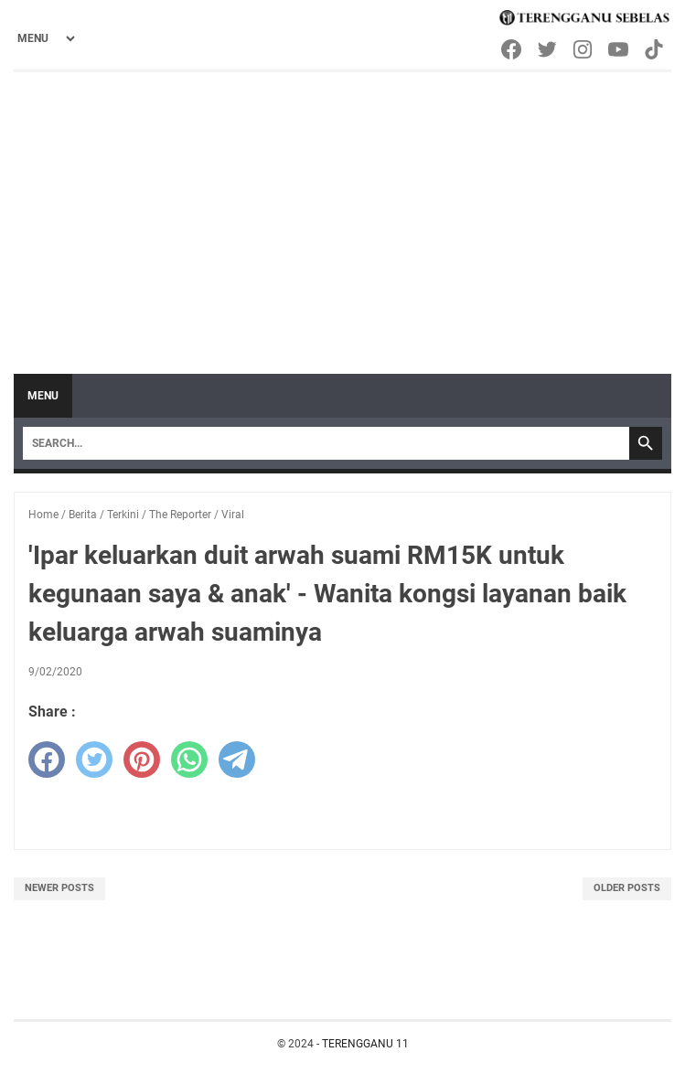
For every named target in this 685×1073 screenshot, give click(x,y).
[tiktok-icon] (655, 49)
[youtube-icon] (620, 49)
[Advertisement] (342, 209)
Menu (43, 395)
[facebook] (46, 759)
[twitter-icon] (548, 49)
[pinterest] (141, 759)
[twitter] (94, 759)
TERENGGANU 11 (365, 1043)
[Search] (326, 443)
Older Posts (627, 888)
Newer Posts (59, 888)
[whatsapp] (189, 759)
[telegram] (237, 759)
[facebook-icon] (513, 49)
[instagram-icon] (584, 49)
